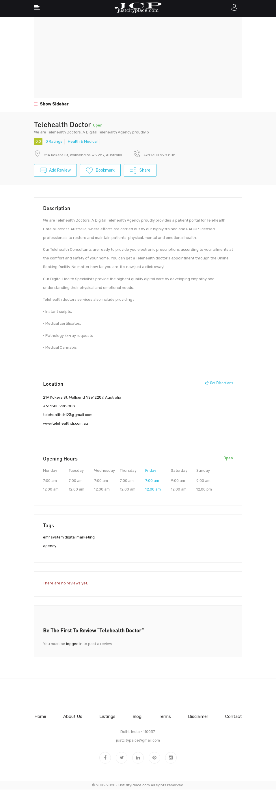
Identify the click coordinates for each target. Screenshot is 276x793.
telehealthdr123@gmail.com (67, 415)
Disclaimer (198, 716)
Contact (233, 716)
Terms (164, 716)
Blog (137, 716)
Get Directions (219, 382)
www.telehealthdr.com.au (65, 423)
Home (40, 716)
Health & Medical (83, 141)
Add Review (55, 171)
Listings (107, 716)
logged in (74, 644)
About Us (72, 716)
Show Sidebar (51, 104)
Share (140, 171)
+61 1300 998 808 (59, 406)
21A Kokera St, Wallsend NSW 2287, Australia (83, 155)
